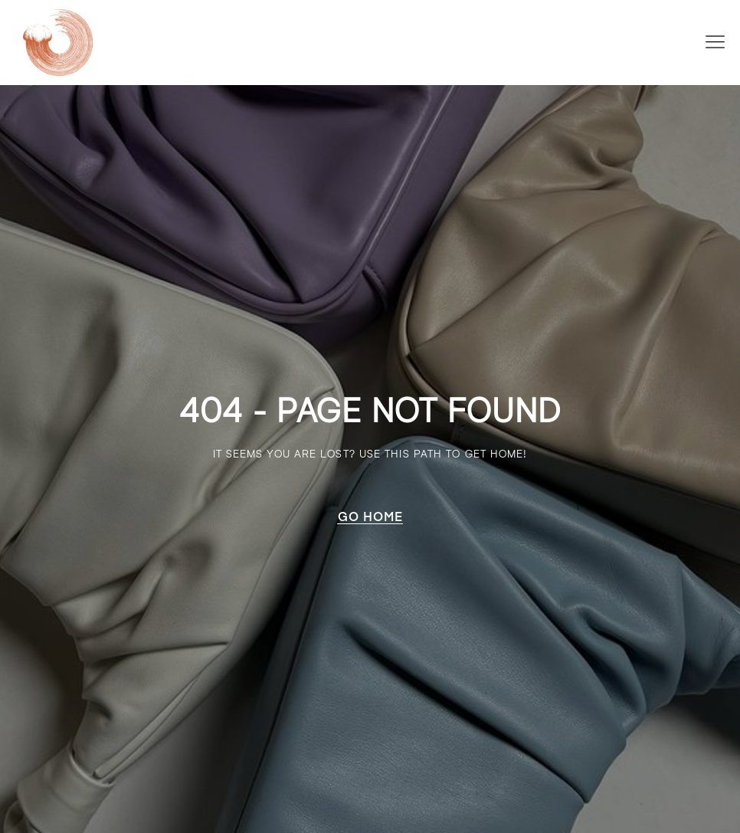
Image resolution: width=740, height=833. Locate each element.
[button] (715, 41)
